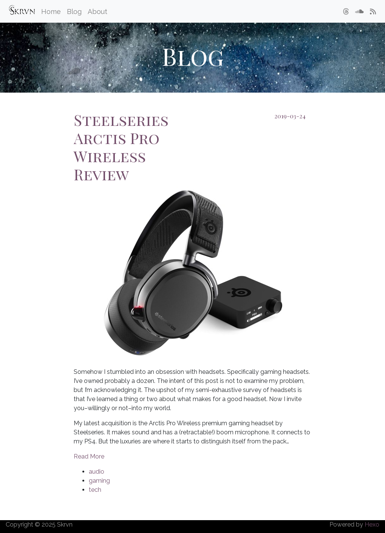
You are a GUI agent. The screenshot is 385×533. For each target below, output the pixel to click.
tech (95, 489)
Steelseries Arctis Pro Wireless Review (121, 147)
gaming (99, 480)
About (97, 11)
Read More (89, 456)
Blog (74, 11)
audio (96, 471)
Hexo (372, 524)
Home (51, 11)
